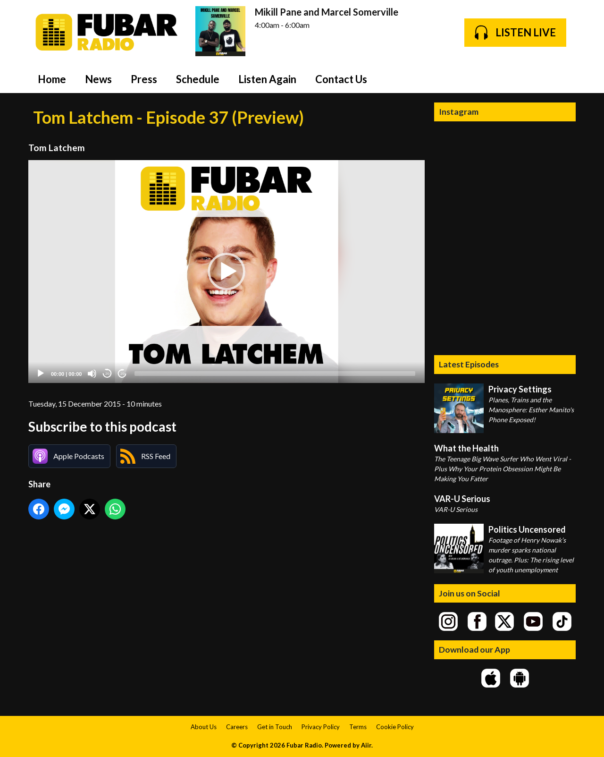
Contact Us (341, 79)
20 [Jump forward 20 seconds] (122, 374)
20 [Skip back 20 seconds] (107, 374)
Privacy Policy (321, 727)
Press (144, 79)
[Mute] (92, 373)
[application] (226, 271)
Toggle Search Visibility (561, 79)
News (98, 79)
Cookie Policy (395, 727)
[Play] (40, 373)
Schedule (197, 79)
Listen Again (267, 79)
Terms (358, 727)
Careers (237, 727)
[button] (226, 271)
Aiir (366, 745)
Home (52, 79)
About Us (204, 727)
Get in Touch (274, 727)
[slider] (274, 373)
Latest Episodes (469, 364)
